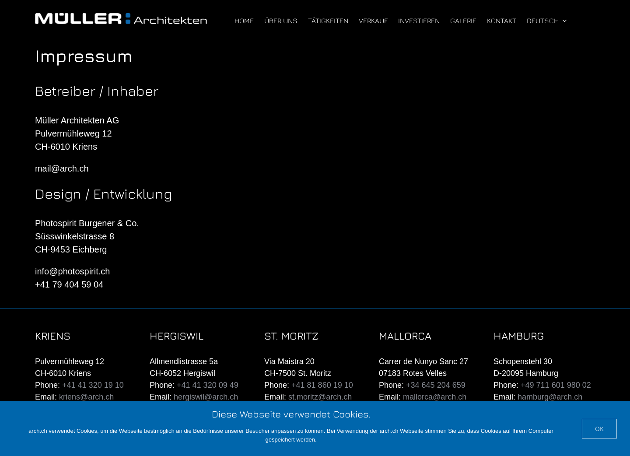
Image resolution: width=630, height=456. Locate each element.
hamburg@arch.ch (550, 397)
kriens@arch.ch (86, 397)
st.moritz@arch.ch (320, 397)
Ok (599, 428)
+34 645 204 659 (436, 385)
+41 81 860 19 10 (322, 385)
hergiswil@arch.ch (206, 397)
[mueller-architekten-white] (121, 17)
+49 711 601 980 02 (556, 385)
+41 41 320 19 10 (93, 385)
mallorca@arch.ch (434, 397)
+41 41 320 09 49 (207, 385)
